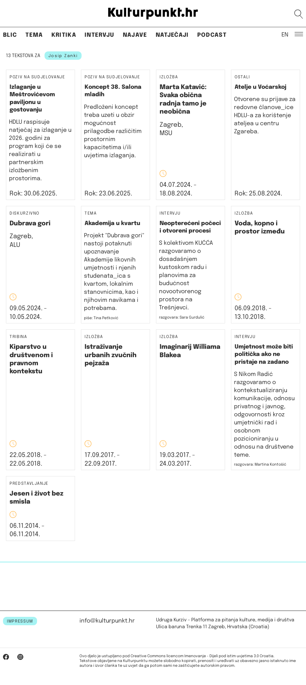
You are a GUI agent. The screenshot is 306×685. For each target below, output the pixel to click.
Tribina (18, 337)
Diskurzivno (24, 213)
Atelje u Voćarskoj (260, 87)
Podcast (212, 35)
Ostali (242, 77)
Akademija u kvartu (112, 223)
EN (284, 34)
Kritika (63, 35)
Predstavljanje (29, 484)
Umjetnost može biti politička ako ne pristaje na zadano (264, 354)
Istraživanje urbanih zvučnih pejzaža (111, 355)
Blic (10, 35)
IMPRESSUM (20, 621)
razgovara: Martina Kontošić (260, 465)
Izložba (169, 77)
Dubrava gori (30, 223)
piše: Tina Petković (101, 318)
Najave (135, 35)
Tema (34, 35)
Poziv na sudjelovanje (37, 77)
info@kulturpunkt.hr (107, 621)
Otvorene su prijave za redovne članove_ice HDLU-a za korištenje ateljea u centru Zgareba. (265, 115)
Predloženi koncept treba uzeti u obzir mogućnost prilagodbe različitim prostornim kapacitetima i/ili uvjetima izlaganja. (113, 131)
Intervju (99, 35)
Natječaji (172, 35)
